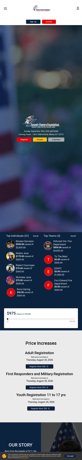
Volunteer (56, 139)
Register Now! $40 (39, 366)
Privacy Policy (24, 457)
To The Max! (60, 256)
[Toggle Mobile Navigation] (5, 8)
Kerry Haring (23, 289)
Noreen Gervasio (25, 241)
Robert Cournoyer (25, 265)
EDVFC (58, 268)
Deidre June (22, 253)
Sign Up (33, 22)
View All (35, 236)
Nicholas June (23, 277)
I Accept (70, 456)
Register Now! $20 (40, 408)
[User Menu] (78, 8)
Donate (49, 22)
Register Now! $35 (39, 387)
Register (24, 139)
